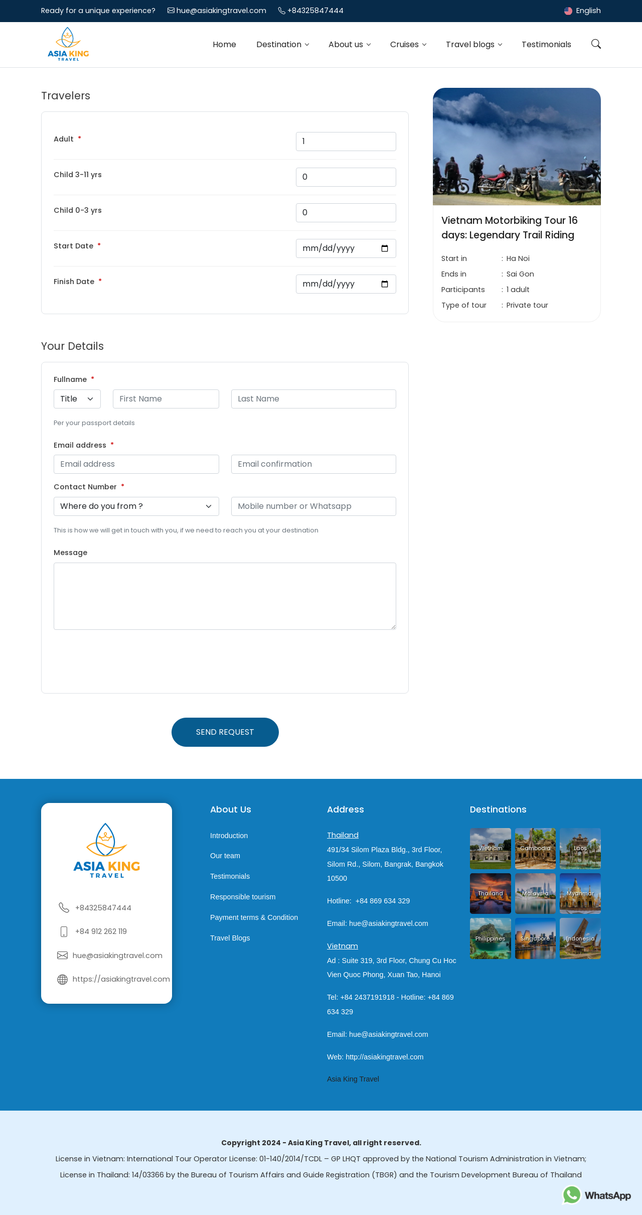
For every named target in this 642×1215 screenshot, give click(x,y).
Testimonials (546, 44)
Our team (225, 856)
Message (70, 553)
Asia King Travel (353, 1079)
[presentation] (130, 661)
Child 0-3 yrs (78, 210)
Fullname (70, 379)
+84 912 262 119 (101, 931)
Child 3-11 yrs (78, 175)
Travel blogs (471, 44)
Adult (64, 139)
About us (347, 44)
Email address (80, 445)
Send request (225, 732)
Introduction (229, 836)
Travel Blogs (230, 938)
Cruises (405, 44)
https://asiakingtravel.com (121, 979)
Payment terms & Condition (254, 917)
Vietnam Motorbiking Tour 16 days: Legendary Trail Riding (509, 228)
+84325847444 (315, 11)
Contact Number (85, 487)
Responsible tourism (242, 897)
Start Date (73, 246)
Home (224, 44)
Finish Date (74, 282)
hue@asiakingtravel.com (221, 11)
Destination (279, 44)
